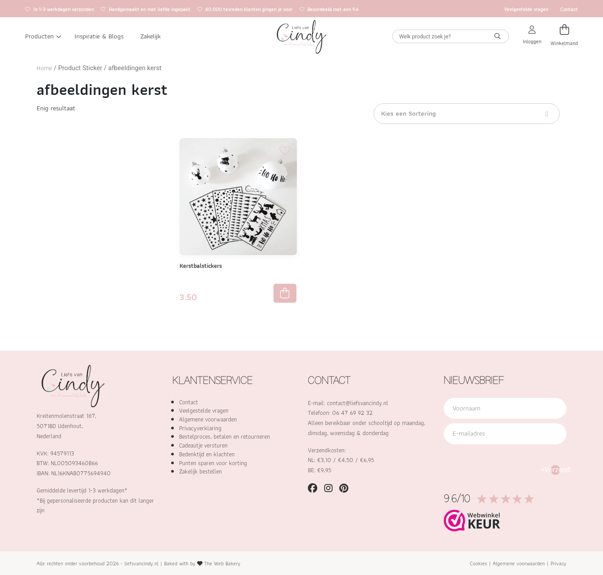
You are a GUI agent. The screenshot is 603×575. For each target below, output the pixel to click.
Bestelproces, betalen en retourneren (224, 436)
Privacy (558, 563)
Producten (43, 36)
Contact (569, 9)
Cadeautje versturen (203, 445)
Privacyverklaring (200, 428)
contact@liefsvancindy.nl (357, 403)
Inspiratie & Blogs (99, 36)
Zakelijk (150, 36)
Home (44, 68)
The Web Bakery (222, 563)
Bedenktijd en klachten (207, 454)
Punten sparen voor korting (213, 463)
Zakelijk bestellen (200, 471)
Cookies (478, 563)
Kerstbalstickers (201, 266)
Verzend (556, 470)
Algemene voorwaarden (208, 419)
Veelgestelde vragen (526, 9)
